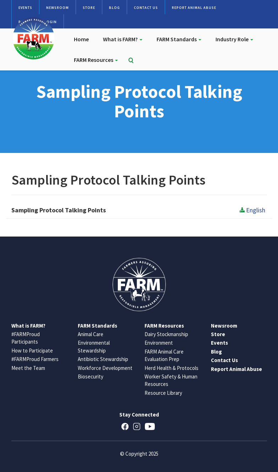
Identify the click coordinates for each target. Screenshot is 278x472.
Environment (159, 342)
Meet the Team (28, 368)
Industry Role (234, 39)
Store (89, 7)
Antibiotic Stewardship (103, 359)
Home (81, 39)
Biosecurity (90, 376)
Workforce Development (105, 368)
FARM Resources (96, 59)
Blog (114, 7)
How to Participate (32, 350)
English (252, 210)
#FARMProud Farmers (35, 359)
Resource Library (163, 392)
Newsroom (57, 7)
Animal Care (90, 334)
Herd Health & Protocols (171, 368)
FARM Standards (179, 39)
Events (25, 7)
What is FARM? (122, 39)
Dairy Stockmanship (166, 334)
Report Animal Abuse (194, 7)
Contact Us (146, 7)
